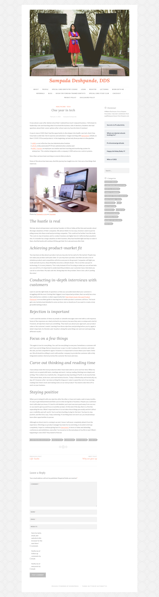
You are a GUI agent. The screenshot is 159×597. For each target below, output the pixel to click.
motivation (82, 440)
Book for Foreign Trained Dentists (70, 93)
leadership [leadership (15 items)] (110, 203)
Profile (45, 89)
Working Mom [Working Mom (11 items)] (111, 217)
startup (93, 440)
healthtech (57, 440)
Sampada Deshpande (69, 116)
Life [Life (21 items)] (119, 203)
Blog (50, 93)
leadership (69, 440)
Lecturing (104, 89)
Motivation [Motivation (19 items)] (110, 206)
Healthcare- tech (63, 106)
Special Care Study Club (99, 93)
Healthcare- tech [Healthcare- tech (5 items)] (113, 199)
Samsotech (85, 136)
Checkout (117, 93)
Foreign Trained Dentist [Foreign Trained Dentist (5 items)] (116, 196)
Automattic (102, 586)
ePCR (34, 146)
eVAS (34, 143)
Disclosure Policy (87, 97)
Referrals (40, 93)
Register (92, 89)
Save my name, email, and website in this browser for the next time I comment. (36, 539)
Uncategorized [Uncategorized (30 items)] (112, 213)
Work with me (118, 89)
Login (83, 89)
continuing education (40, 440)
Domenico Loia (41, 214)
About (36, 89)
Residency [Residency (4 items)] (109, 210)
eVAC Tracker (37, 148)
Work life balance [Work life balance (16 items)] (113, 220)
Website (34, 526)
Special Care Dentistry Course (64, 89)
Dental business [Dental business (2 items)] (112, 189)
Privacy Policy (70, 97)
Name (33, 512)
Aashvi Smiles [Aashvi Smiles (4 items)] (111, 182)
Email (33, 519)
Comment (35, 484)
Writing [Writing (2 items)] (108, 224)
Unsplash (52, 214)
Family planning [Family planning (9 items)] (112, 192)
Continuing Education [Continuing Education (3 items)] (115, 185)
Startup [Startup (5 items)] (120, 210)
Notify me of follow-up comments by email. (36, 555)
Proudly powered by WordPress (65, 586)
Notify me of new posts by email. (35, 566)
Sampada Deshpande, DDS (79, 80)
